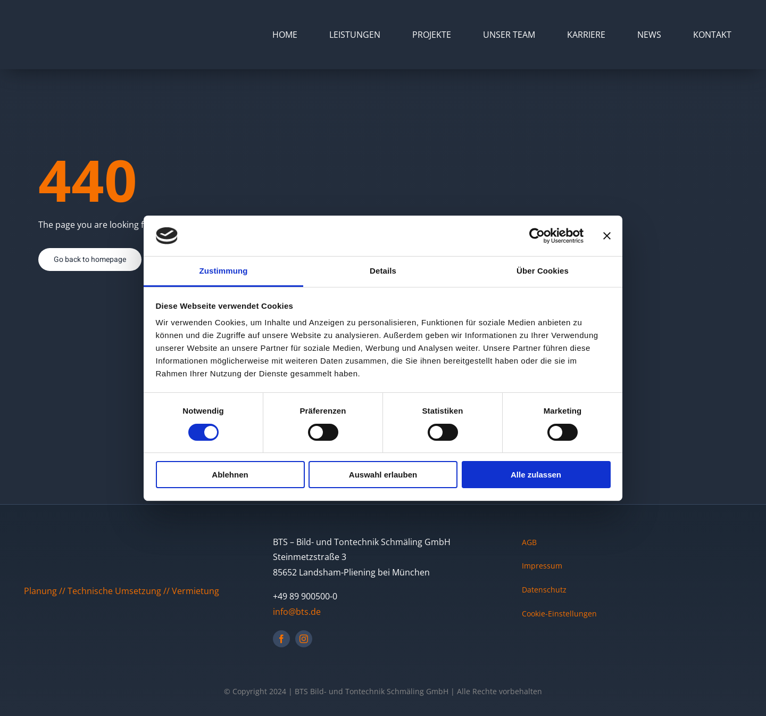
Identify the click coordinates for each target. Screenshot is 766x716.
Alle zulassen (536, 474)
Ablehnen (230, 474)
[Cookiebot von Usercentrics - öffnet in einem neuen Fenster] (537, 236)
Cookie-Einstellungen (559, 613)
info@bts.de (297, 612)
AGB (529, 542)
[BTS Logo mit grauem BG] (65, 20)
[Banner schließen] (607, 236)
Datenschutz (544, 590)
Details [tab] (383, 270)
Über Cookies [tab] (543, 270)
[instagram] (303, 638)
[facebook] (281, 638)
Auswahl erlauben (383, 474)
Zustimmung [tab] (223, 270)
